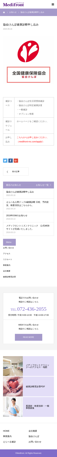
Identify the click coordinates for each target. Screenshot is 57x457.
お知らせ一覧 (42, 185)
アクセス (6, 254)
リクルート (7, 259)
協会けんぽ (34, 436)
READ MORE (28, 337)
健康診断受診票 (9, 277)
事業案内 (6, 265)
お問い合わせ (8, 248)
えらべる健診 (9, 442)
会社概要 (6, 271)
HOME (6, 431)
